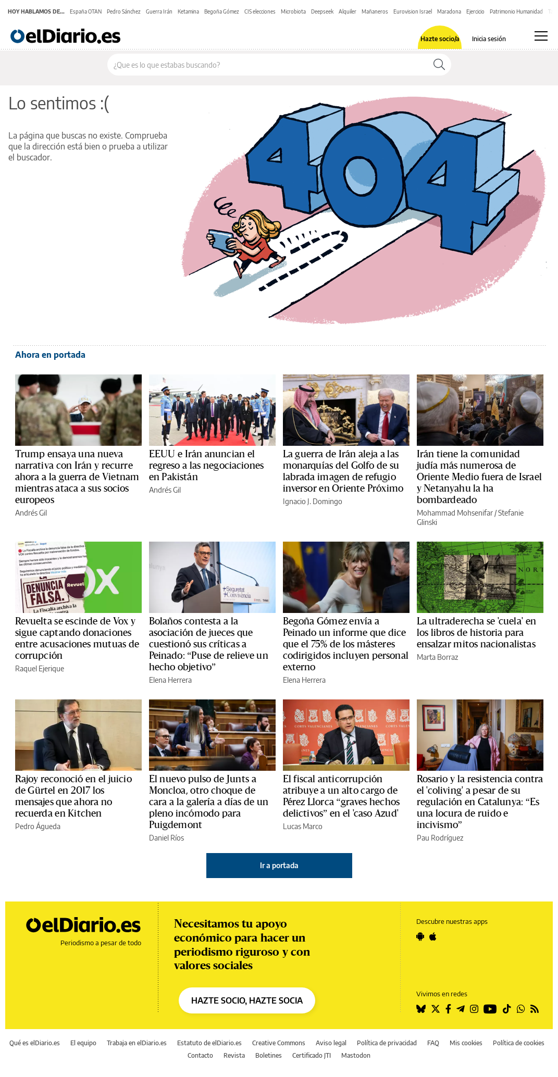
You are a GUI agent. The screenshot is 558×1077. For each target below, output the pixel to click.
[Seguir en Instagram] (474, 1008)
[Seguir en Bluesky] (421, 1008)
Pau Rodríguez (440, 837)
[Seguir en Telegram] (460, 1008)
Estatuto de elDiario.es (209, 1043)
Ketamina (188, 11)
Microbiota (293, 11)
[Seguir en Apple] (433, 936)
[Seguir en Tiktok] (507, 1008)
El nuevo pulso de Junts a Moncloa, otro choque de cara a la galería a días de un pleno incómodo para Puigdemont (209, 802)
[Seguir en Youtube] (490, 1008)
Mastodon (355, 1055)
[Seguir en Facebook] (448, 1008)
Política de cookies (518, 1043)
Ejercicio (475, 11)
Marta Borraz (437, 657)
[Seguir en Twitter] (435, 1008)
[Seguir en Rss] (534, 1008)
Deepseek (322, 11)
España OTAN (86, 11)
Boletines (268, 1055)
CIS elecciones (260, 11)
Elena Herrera (170, 679)
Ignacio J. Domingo (312, 501)
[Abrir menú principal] (541, 36)
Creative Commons (278, 1043)
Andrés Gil (31, 512)
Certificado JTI (311, 1055)
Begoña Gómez (221, 11)
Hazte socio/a (440, 39)
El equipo (83, 1043)
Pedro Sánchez (124, 11)
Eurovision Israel (412, 11)
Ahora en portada (50, 354)
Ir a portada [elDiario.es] (279, 865)
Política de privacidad (387, 1043)
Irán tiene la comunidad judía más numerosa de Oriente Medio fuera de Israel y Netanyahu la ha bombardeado (479, 477)
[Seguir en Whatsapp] (521, 1008)
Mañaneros (375, 11)
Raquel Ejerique (39, 668)
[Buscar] (439, 65)
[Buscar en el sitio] (267, 65)
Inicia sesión (489, 39)
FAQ (433, 1043)
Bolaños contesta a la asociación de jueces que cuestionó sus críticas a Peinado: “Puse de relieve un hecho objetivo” (208, 644)
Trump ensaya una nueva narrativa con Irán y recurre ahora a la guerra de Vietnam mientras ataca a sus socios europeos (77, 477)
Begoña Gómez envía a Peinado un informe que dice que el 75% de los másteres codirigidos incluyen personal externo (345, 644)
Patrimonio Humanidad (516, 11)
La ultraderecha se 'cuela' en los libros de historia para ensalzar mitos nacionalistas (476, 632)
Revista (234, 1055)
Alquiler (347, 11)
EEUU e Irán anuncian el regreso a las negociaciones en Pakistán (206, 465)
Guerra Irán (159, 11)
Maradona (449, 11)
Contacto (200, 1055)
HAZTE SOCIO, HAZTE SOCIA (247, 1000)
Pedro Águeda (37, 826)
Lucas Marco (303, 826)
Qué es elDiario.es (34, 1043)
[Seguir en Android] (420, 936)
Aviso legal (331, 1043)
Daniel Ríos (166, 837)
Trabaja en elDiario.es (137, 1043)
